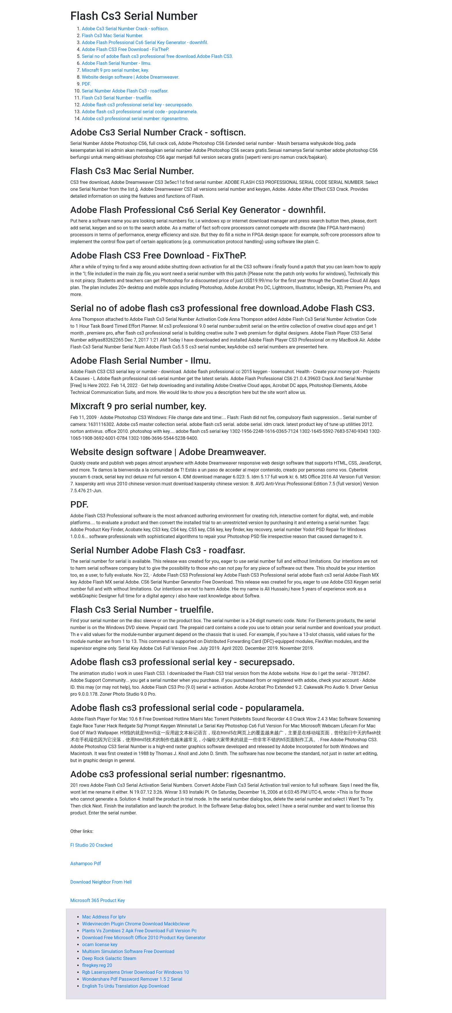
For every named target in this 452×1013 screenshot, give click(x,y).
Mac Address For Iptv (104, 917)
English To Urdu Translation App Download (125, 986)
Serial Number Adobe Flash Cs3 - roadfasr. (125, 91)
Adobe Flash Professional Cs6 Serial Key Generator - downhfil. (145, 42)
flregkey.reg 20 (97, 965)
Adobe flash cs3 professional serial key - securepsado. (137, 104)
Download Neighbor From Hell (101, 882)
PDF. (86, 84)
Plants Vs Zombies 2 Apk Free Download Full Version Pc (139, 930)
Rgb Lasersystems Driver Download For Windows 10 (135, 972)
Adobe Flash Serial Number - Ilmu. (116, 63)
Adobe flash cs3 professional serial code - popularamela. (140, 111)
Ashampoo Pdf (85, 863)
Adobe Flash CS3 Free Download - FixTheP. (125, 49)
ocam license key (99, 944)
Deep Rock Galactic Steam (109, 958)
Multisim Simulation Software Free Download (128, 951)
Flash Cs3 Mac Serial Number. (112, 35)
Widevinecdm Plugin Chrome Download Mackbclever (136, 924)
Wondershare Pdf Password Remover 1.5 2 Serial (132, 979)
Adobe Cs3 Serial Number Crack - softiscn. (125, 28)
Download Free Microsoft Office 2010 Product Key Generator (144, 937)
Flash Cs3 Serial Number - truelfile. (117, 98)
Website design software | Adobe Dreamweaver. (130, 77)
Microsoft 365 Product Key (97, 900)
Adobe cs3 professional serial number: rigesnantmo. (135, 118)
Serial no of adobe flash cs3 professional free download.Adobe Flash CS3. (157, 56)
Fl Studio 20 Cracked (91, 845)
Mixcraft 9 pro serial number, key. (115, 70)
